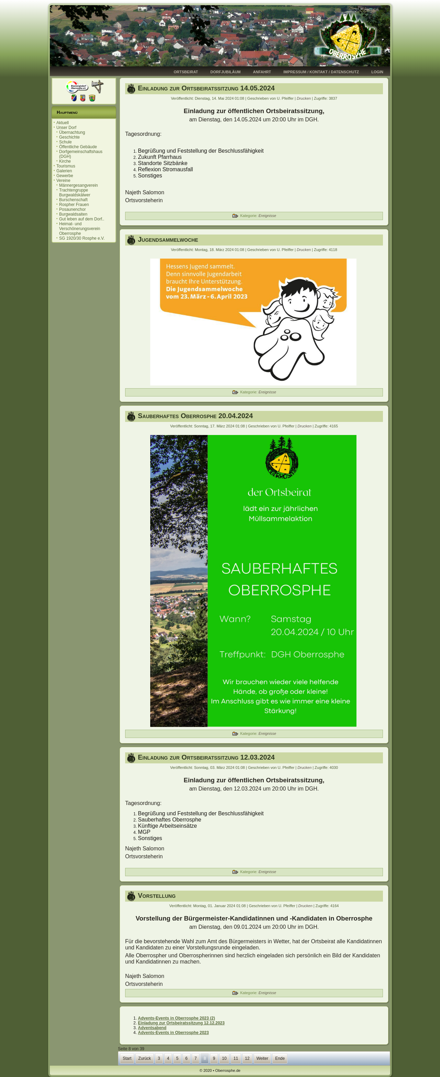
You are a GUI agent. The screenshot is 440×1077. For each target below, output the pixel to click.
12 (247, 1058)
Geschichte (69, 137)
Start (127, 1058)
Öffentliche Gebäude (78, 146)
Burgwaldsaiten (73, 214)
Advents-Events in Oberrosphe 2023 (173, 1032)
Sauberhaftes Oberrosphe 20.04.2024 (195, 416)
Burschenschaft (73, 199)
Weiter (262, 1058)
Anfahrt (262, 72)
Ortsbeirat (186, 72)
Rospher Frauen (74, 204)
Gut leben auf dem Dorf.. (81, 219)
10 (224, 1058)
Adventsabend (152, 1027)
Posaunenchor (72, 209)
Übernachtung (72, 132)
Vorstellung (157, 895)
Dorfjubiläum (225, 72)
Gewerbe (64, 175)
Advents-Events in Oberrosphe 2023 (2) (176, 1018)
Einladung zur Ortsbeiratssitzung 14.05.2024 (206, 88)
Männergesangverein (78, 185)
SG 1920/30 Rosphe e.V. (81, 238)
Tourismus (65, 166)
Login (377, 72)
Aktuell (62, 122)
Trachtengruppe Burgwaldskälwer (74, 192)
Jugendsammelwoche (168, 239)
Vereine (63, 180)
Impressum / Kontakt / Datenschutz (321, 72)
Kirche (65, 161)
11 (235, 1058)
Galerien (64, 170)
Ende (280, 1058)
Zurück (144, 1058)
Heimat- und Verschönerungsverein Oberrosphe (79, 228)
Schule (65, 142)
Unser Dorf (66, 127)
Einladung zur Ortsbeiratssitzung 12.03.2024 (206, 757)
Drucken (304, 98)
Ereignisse (267, 216)
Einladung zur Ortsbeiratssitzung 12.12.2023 (181, 1023)
